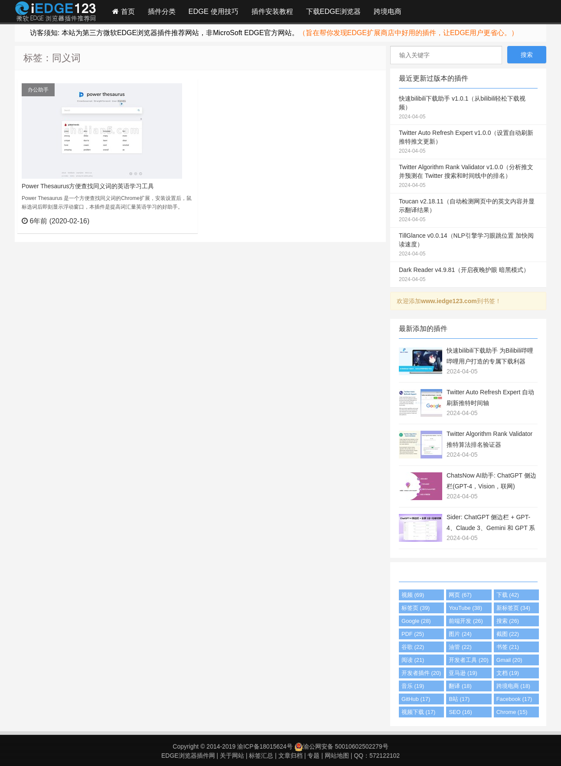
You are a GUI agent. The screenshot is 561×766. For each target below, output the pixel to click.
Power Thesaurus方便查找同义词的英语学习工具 (88, 186)
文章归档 (290, 755)
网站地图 (337, 755)
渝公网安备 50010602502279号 (341, 746)
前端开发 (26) (466, 621)
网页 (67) (460, 595)
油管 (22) (460, 647)
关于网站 (232, 755)
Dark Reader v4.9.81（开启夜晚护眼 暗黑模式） (468, 275)
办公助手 (38, 90)
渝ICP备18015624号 (265, 746)
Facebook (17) (514, 699)
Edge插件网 (55, 12)
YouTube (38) (465, 608)
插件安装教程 (272, 11)
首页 (123, 11)
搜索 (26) (507, 621)
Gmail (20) (509, 660)
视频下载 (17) (418, 712)
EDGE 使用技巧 (213, 11)
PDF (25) (412, 634)
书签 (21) (507, 647)
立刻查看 (175, 221)
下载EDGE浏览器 (333, 11)
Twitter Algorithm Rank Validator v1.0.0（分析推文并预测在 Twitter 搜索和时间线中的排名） (468, 177)
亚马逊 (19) (463, 673)
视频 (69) (412, 595)
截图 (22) (507, 634)
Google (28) (416, 621)
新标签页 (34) (513, 608)
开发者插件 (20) (421, 673)
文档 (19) (507, 673)
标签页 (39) (415, 608)
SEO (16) (460, 712)
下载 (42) (507, 595)
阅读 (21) (412, 660)
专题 (313, 755)
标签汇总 (261, 755)
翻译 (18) (460, 686)
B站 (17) (459, 699)
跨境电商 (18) (513, 686)
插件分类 (162, 11)
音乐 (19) (412, 686)
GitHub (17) (415, 699)
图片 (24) (460, 634)
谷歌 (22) (412, 647)
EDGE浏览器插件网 (188, 755)
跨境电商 (387, 11)
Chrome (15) (512, 712)
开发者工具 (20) (468, 660)
